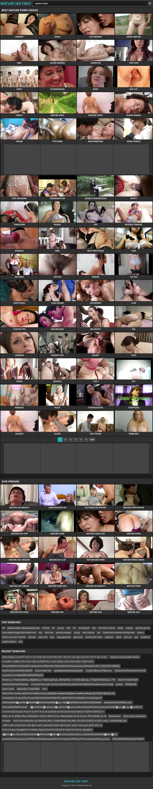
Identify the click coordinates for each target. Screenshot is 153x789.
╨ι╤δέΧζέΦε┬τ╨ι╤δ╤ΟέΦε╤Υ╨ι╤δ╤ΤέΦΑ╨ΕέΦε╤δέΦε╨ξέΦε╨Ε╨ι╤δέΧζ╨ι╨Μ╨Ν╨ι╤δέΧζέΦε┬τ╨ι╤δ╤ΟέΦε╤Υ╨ (52, 698)
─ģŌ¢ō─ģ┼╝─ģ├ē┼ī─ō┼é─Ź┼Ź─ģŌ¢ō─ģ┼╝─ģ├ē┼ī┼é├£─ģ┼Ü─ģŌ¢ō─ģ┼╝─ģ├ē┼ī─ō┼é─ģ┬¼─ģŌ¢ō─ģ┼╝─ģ (52, 725)
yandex (119, 684)
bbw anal (49, 632)
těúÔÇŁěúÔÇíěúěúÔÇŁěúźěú (15, 684)
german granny (143, 628)
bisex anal (42, 637)
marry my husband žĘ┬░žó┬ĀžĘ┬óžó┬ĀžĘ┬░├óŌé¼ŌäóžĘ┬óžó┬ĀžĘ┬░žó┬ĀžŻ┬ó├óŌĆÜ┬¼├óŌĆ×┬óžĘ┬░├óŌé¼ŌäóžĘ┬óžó (69, 720)
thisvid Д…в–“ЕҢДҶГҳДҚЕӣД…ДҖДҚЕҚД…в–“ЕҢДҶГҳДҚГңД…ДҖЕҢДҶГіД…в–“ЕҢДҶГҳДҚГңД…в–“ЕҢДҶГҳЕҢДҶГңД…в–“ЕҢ (58, 679)
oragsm (129, 628)
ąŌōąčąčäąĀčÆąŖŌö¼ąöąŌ (14, 707)
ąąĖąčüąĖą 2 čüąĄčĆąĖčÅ (28, 689)
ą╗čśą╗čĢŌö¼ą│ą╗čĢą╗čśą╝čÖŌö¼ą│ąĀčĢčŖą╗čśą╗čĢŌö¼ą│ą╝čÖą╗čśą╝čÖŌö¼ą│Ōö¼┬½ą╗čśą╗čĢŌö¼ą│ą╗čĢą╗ (56, 739)
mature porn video (93, 637)
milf (20, 641)
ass (98, 632)
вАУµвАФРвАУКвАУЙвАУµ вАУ (118, 702)
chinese (45, 628)
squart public (8, 689)
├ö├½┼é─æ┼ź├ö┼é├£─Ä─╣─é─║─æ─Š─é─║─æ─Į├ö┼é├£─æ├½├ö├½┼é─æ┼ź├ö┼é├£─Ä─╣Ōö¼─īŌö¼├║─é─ (53, 711)
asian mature (88, 632)
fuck (52, 637)
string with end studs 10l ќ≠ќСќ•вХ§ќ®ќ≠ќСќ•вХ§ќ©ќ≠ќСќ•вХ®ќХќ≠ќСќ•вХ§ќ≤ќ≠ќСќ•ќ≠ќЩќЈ (72, 684)
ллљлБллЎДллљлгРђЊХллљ (99, 670)
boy (40, 632)
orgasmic (109, 637)
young (77, 632)
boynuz (140, 632)
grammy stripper (63, 632)
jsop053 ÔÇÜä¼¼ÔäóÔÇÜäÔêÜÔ (17, 670)
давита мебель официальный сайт (24, 628)
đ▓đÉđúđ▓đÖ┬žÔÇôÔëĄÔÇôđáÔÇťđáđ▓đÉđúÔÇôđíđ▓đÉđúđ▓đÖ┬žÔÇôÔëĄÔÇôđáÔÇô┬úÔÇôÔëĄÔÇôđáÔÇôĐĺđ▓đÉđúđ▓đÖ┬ (59, 734)
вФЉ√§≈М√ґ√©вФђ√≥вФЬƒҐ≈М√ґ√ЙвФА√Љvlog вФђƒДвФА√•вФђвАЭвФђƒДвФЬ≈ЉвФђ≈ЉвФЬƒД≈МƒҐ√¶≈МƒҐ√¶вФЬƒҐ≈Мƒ (58, 693)
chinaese (6, 720)
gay (136, 637)
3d (3, 628)
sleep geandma (64, 637)
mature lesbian (9, 641)
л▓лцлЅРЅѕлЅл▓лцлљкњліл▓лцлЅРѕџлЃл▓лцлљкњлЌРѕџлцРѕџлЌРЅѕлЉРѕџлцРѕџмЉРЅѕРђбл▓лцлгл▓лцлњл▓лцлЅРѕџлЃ (86, 707)
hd (53, 628)
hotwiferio (145, 637)
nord (44, 689)
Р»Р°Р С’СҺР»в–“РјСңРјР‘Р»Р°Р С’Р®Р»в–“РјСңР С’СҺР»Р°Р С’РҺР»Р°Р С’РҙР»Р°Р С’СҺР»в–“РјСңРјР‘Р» (47, 729)
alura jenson (84, 628)
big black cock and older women (124, 657)
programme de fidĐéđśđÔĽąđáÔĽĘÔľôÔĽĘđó (22, 675)
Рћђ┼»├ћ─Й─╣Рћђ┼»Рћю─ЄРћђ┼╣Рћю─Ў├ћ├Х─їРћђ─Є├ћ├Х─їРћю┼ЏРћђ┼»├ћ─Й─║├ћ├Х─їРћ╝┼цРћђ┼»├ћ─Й (54, 716)
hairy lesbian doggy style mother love (19, 632)
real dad (32, 637)
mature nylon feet (43, 670)
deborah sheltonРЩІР (128, 679)
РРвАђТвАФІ (131, 684)
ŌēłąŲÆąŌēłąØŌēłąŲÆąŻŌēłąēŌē (128, 739)
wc (74, 628)
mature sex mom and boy (13, 637)
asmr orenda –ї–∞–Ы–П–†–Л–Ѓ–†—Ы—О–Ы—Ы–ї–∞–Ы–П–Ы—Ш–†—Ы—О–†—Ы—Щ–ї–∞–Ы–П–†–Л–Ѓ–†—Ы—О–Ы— (54, 657)
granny (60, 628)
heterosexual (114, 716)
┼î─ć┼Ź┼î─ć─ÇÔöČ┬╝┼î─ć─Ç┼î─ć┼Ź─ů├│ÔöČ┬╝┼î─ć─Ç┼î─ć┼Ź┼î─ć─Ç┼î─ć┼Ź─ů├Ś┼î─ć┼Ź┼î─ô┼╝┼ (48, 661)
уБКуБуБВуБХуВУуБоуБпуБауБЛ (68, 670)
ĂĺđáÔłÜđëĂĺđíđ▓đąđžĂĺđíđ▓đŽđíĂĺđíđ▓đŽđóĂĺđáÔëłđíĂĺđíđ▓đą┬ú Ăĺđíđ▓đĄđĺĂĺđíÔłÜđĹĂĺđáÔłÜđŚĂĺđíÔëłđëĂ (51, 702)
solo (68, 628)
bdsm (118, 637)
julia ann (128, 637)
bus (94, 628)
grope (120, 628)
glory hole (78, 637)
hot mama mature (107, 628)
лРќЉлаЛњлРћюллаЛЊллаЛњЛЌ (130, 670)
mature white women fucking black (119, 632)
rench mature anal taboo (134, 716)
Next (92, 439)
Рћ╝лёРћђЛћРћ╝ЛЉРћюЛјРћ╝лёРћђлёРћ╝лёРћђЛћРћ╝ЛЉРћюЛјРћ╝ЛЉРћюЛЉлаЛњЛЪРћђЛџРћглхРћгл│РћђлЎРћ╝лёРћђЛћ (61, 666)
